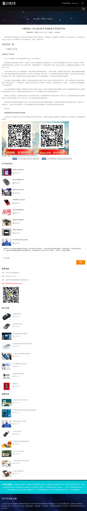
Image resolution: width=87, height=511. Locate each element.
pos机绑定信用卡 (17, 319)
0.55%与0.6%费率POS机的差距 (21, 349)
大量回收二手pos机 (11, 49)
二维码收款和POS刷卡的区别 (21, 456)
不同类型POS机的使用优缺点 (21, 437)
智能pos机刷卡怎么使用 (19, 417)
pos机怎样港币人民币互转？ (21, 395)
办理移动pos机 (17, 309)
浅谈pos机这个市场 (18, 189)
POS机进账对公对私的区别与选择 (22, 339)
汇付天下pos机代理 (18, 447)
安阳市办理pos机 (17, 230)
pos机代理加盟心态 (18, 466)
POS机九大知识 (17, 427)
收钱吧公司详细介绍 (18, 369)
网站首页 (43, 19)
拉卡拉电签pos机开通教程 (20, 329)
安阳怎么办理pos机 (18, 169)
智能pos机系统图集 (18, 220)
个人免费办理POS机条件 (20, 359)
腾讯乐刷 (15, 379)
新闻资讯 (49, 19)
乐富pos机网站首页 (18, 210)
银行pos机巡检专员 (18, 179)
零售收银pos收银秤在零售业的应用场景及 (24, 406)
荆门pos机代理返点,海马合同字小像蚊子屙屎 (28, 159)
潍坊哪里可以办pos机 (19, 200)
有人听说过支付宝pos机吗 (20, 240)
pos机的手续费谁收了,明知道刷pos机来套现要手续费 (59, 159)
